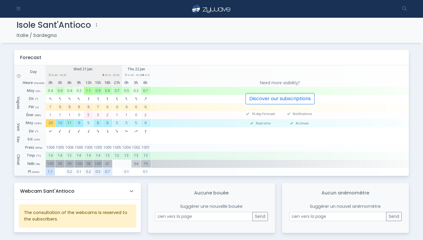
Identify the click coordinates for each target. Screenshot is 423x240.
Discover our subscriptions (280, 98)
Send (260, 216)
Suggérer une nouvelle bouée (211, 206)
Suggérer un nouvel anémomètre (345, 206)
